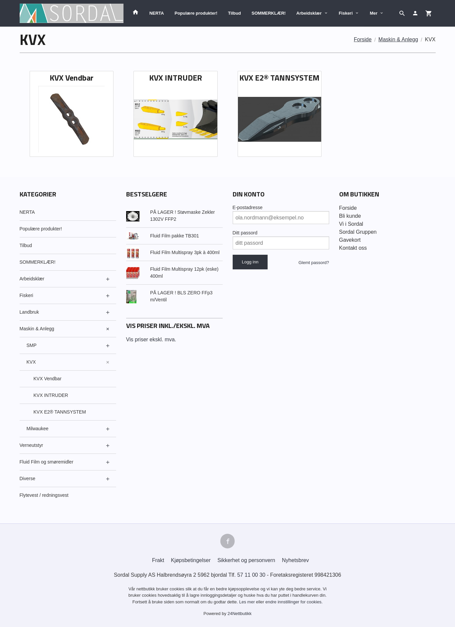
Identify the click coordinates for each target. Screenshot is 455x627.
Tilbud (234, 13)
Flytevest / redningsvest (44, 495)
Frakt (158, 560)
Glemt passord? (314, 262)
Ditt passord (245, 232)
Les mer (247, 601)
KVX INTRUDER (51, 395)
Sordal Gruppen (358, 232)
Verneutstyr (31, 445)
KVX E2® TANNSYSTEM (60, 412)
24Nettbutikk (240, 613)
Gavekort (350, 240)
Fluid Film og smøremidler (47, 462)
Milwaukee (38, 428)
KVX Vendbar (48, 378)
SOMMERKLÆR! (269, 13)
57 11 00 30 (251, 575)
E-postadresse (248, 207)
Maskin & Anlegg (37, 328)
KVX (31, 362)
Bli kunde (350, 216)
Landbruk (29, 312)
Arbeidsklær (309, 13)
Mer (373, 13)
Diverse (27, 478)
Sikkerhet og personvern (246, 560)
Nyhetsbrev (295, 560)
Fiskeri (346, 13)
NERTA (156, 13)
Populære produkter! (195, 13)
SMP (32, 345)
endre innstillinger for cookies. (294, 601)
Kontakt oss (353, 248)
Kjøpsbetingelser (191, 560)
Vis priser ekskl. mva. (151, 339)
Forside (362, 39)
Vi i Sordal (351, 224)
